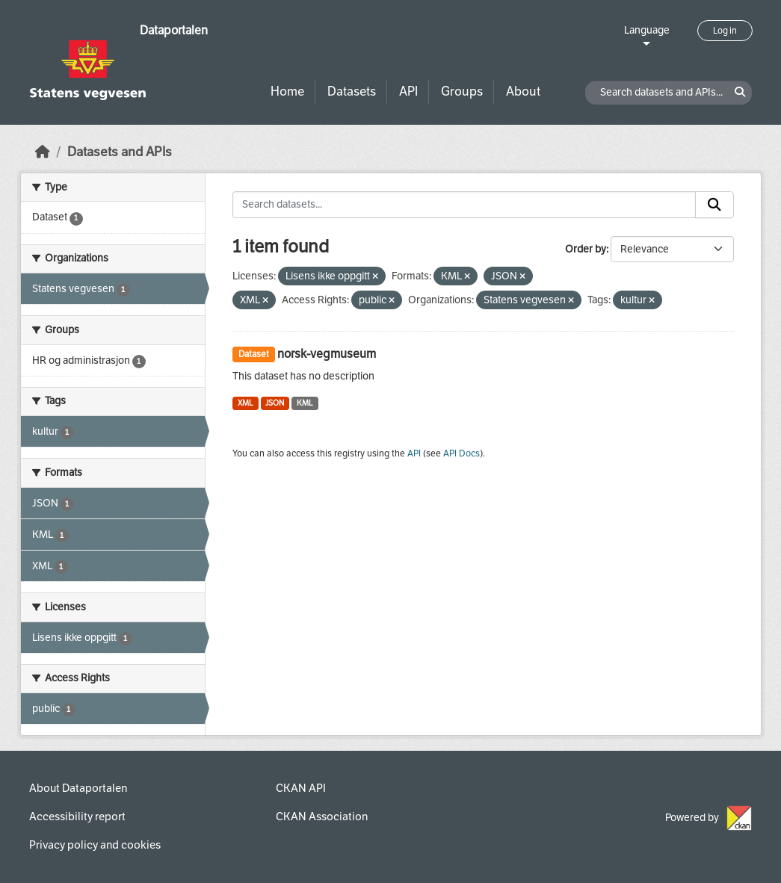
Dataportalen (174, 30)
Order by (585, 249)
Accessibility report (77, 816)
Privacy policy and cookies (95, 845)
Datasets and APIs (119, 152)
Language (647, 30)
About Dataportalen (78, 788)
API (408, 91)
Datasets (351, 91)
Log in (725, 30)
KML (305, 403)
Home (287, 91)
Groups (462, 91)
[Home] (42, 152)
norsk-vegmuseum (326, 354)
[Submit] (714, 204)
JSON (274, 403)
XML (245, 403)
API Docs (461, 453)
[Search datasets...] (464, 204)
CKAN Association (322, 816)
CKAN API (301, 788)
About (523, 91)
